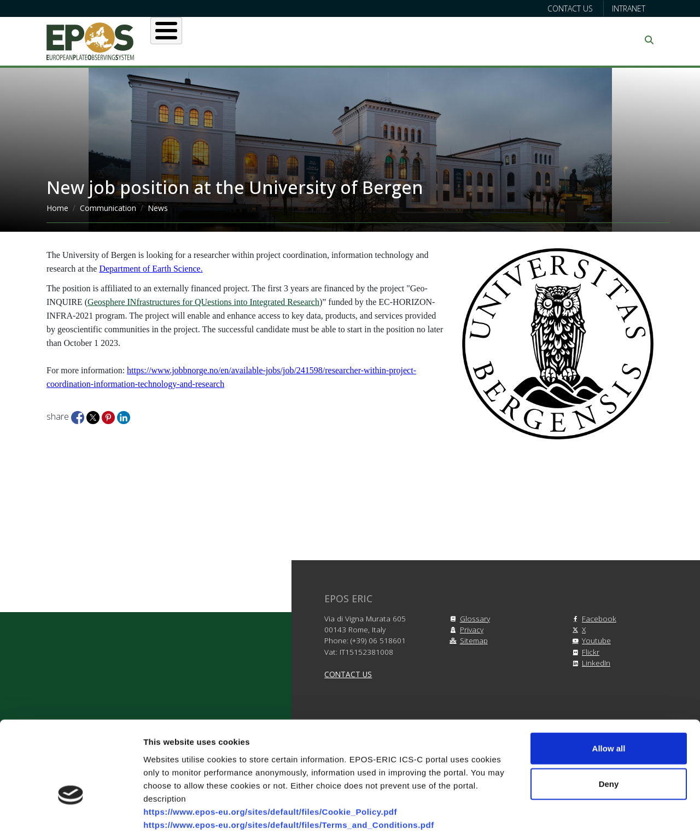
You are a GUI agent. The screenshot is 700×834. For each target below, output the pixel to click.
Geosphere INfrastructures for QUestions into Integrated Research (203, 302)
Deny (609, 714)
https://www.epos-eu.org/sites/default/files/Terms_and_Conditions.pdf (288, 755)
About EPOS (205, 40)
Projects (399, 40)
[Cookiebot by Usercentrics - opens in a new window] (71, 812)
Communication (548, 40)
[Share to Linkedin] (123, 416)
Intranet (628, 8)
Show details (574, 812)
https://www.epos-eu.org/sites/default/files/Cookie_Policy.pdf (270, 742)
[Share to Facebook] (78, 416)
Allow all (609, 678)
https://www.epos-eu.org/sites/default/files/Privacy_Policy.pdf (271, 768)
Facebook (592, 618)
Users (272, 40)
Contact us (570, 8)
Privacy (465, 629)
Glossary (468, 618)
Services (331, 40)
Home (57, 208)
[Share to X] (94, 416)
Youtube (590, 640)
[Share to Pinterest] (109, 416)
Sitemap (467, 640)
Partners (465, 40)
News (158, 208)
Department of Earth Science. (150, 268)
